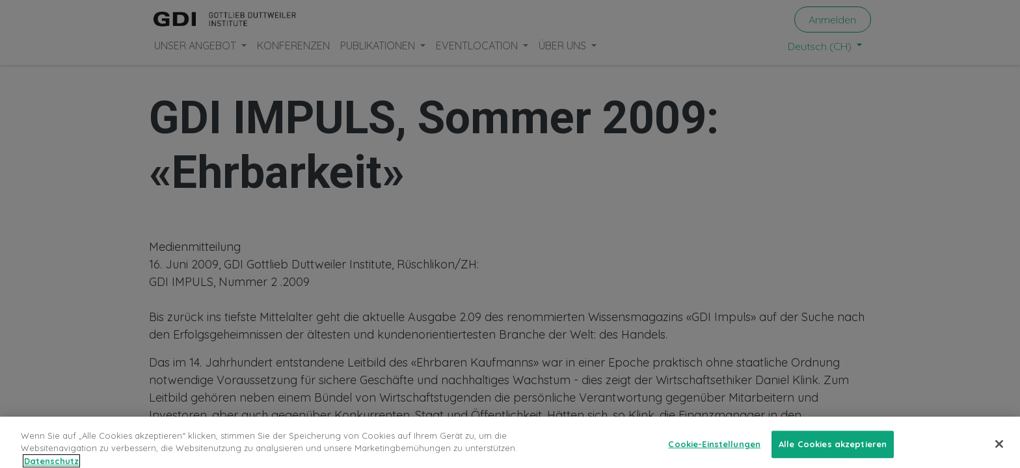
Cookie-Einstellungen (714, 448)
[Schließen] (999, 449)
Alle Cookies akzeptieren (833, 448)
